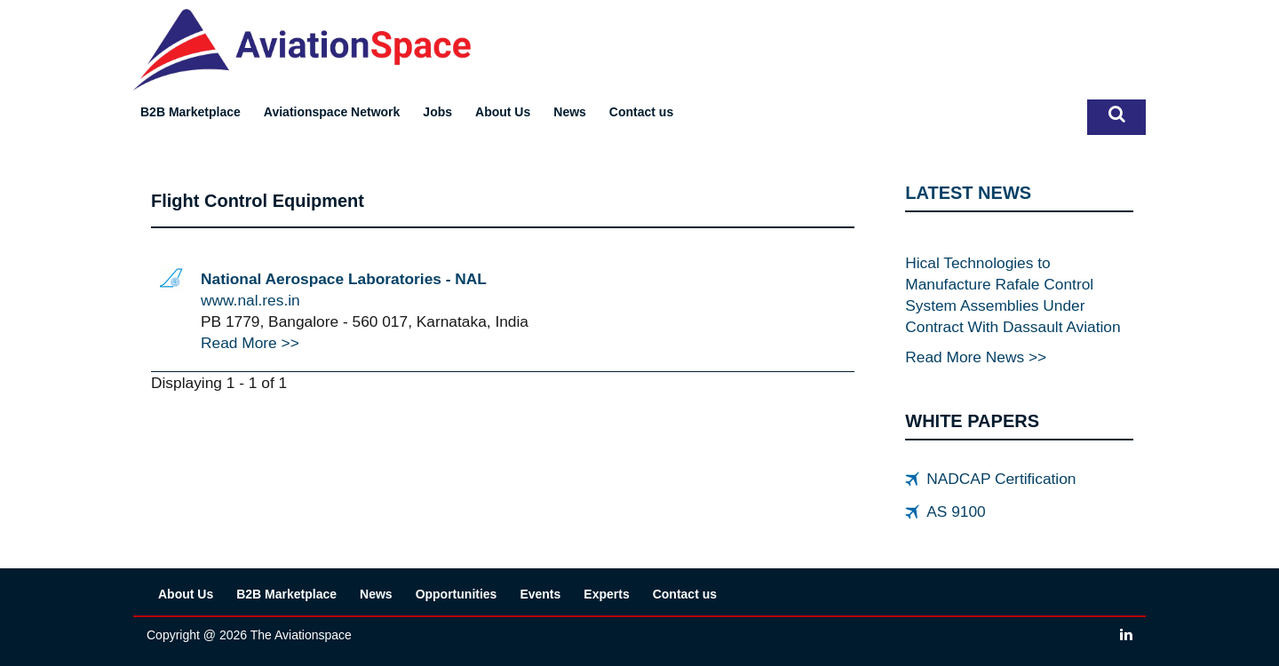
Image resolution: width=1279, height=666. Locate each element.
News (569, 112)
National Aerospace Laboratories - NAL (344, 279)
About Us (502, 112)
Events (540, 594)
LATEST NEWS (968, 192)
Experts (606, 594)
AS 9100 (955, 511)
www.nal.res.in (250, 300)
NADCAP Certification (1001, 479)
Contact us (641, 112)
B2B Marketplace (190, 112)
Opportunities (456, 594)
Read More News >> (975, 357)
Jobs (437, 112)
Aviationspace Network (332, 112)
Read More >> (250, 343)
